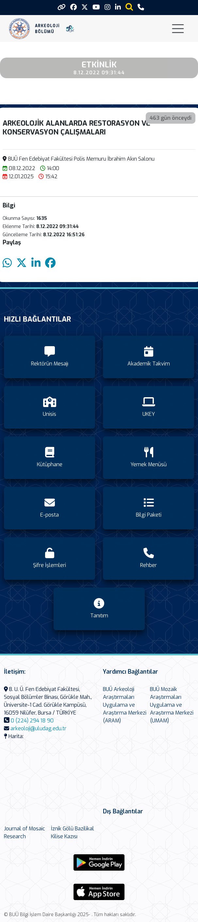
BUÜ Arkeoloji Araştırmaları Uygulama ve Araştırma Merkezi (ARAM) (124, 705)
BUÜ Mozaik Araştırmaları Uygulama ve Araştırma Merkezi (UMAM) (171, 705)
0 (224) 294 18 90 (32, 720)
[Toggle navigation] (178, 28)
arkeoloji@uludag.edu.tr (38, 728)
